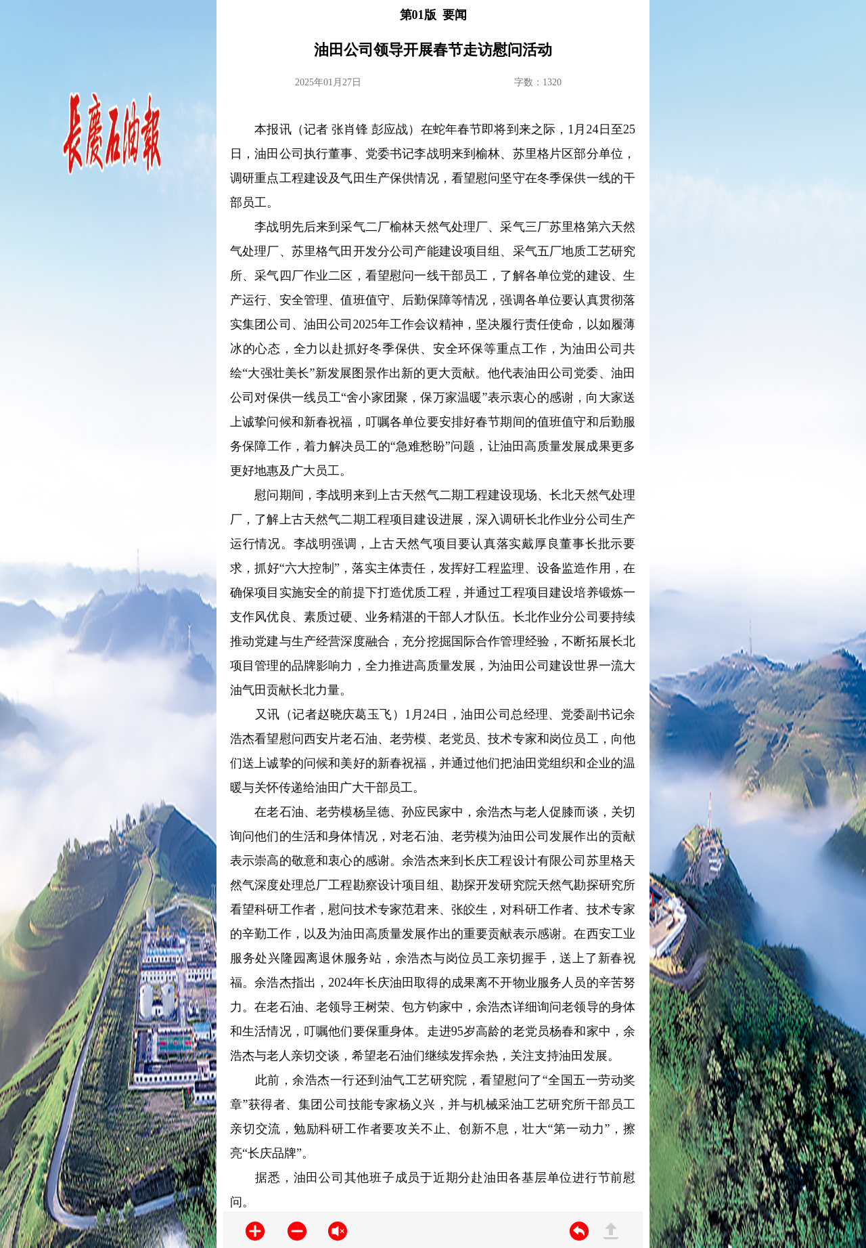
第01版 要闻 (433, 15)
